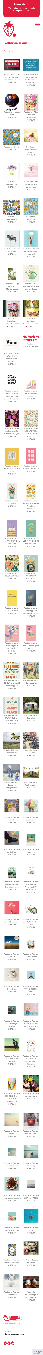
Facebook (9, 1343)
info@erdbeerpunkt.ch (13, 1334)
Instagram (5, 1343)
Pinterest (12, 1343)
